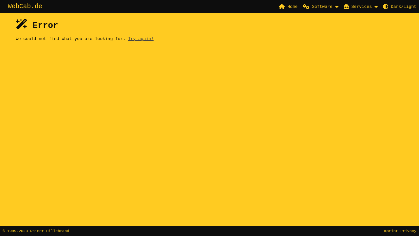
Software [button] (317, 7)
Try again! (141, 40)
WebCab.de (25, 7)
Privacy (408, 230)
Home (288, 7)
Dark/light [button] (399, 7)
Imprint (390, 230)
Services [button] (358, 7)
